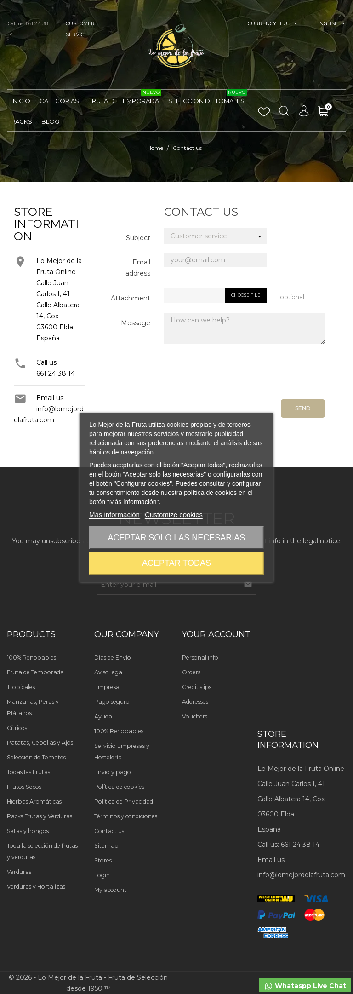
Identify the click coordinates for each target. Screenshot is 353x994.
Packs (21, 121)
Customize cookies (174, 514)
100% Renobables (31, 657)
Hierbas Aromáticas (34, 801)
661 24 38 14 (55, 373)
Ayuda (103, 716)
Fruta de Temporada (124, 97)
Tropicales (21, 687)
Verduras (19, 871)
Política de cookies (119, 786)
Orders (191, 672)
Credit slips (196, 687)
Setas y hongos (28, 830)
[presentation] (255, 375)
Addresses (195, 701)
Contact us (109, 830)
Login (102, 875)
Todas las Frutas (28, 772)
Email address (137, 267)
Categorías (59, 100)
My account (110, 889)
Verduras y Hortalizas (36, 886)
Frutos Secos (24, 786)
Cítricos (17, 727)
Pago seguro (112, 701)
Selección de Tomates (207, 97)
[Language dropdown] (330, 23)
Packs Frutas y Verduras (39, 816)
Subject (138, 238)
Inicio (20, 100)
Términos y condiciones (125, 816)
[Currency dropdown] (289, 23)
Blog (50, 121)
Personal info (200, 657)
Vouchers (194, 716)
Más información (114, 514)
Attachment (130, 298)
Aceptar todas (176, 563)
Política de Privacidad (123, 801)
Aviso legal (109, 672)
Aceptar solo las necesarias (176, 537)
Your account (216, 634)
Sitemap (106, 845)
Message (135, 323)
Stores (103, 860)
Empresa (107, 687)
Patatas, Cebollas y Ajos (40, 742)
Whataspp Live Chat (305, 986)
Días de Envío (112, 657)
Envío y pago (112, 772)
